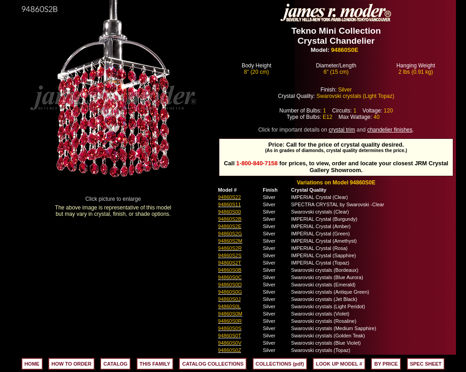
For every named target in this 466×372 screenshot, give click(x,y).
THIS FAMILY (155, 364)
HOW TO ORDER (71, 364)
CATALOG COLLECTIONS (212, 364)
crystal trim (342, 130)
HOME (32, 364)
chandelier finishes (389, 130)
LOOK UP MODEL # (339, 364)
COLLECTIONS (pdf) (280, 364)
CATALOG (115, 364)
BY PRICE (386, 364)
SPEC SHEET (426, 364)
